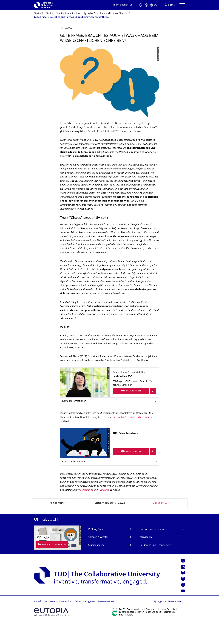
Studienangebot (96, 545)
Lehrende (104, 490)
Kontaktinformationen (74, 401)
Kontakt (38, 602)
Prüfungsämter (96, 529)
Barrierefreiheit (105, 602)
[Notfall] (140, 5)
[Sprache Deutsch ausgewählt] (154, 5)
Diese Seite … (160, 503)
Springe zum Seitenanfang (168, 602)
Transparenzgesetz (85, 602)
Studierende (87, 490)
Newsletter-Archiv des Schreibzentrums (134, 417)
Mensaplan (146, 537)
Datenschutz (66, 602)
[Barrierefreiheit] (146, 5)
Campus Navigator (98, 537)
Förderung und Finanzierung (155, 545)
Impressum (51, 602)
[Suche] (169, 5)
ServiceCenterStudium (152, 529)
